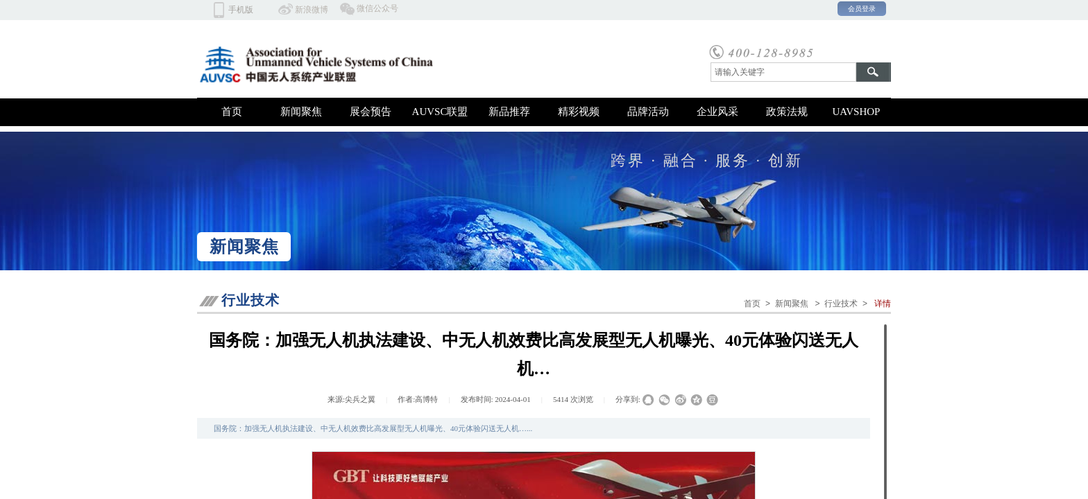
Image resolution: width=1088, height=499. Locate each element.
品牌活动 (648, 111)
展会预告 (370, 111)
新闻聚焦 (301, 111)
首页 (231, 111)
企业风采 (717, 111)
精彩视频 (579, 111)
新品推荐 (509, 111)
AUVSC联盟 (440, 111)
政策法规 (787, 111)
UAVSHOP (857, 111)
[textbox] (783, 72)
